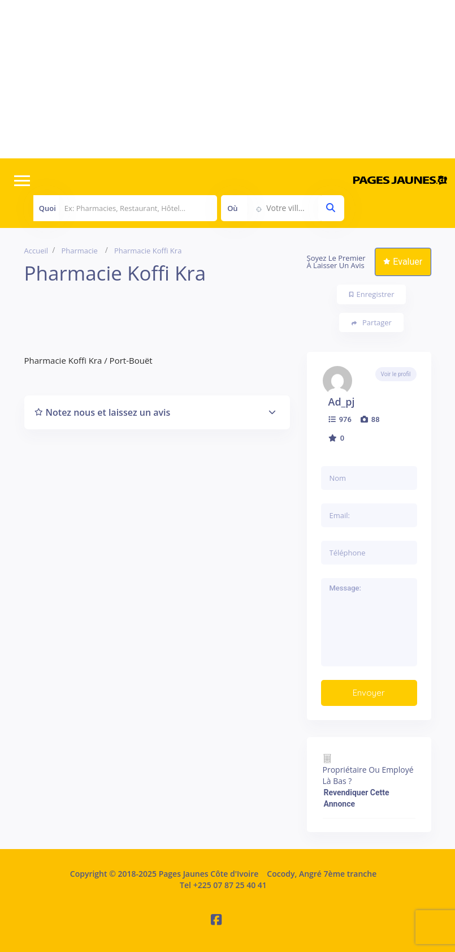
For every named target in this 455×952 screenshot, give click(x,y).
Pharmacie (80, 250)
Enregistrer (372, 294)
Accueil (36, 250)
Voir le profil (396, 374)
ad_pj (341, 401)
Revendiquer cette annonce (356, 798)
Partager (372, 322)
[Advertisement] (227, 79)
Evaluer (402, 261)
